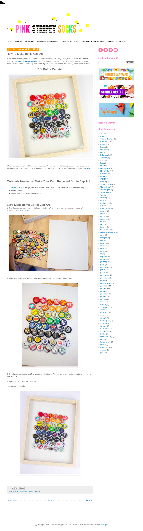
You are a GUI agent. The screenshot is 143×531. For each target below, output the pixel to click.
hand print (103, 238)
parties (102, 270)
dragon (102, 214)
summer (103, 326)
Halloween (104, 155)
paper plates (104, 267)
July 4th (103, 160)
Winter (102, 195)
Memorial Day (105, 168)
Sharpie (103, 182)
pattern (102, 272)
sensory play (104, 307)
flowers (102, 227)
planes (102, 280)
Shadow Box (16, 188)
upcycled (37, 491)
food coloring (104, 230)
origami (102, 259)
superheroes (104, 331)
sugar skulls (104, 323)
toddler (102, 334)
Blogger (105, 525)
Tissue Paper (105, 190)
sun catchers (104, 329)
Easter (102, 147)
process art (104, 294)
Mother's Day (105, 171)
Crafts (21, 491)
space (102, 315)
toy (101, 339)
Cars (102, 136)
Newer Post (11, 500)
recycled (30, 491)
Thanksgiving (105, 187)
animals (103, 198)
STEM (102, 179)
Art (14, 491)
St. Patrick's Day (106, 184)
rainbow (103, 299)
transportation (105, 342)
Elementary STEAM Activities (93, 41)
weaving (103, 350)
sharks (102, 310)
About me (18, 41)
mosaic (102, 246)
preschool (103, 286)
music (102, 248)
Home (9, 41)
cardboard (103, 203)
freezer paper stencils (107, 232)
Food (102, 152)
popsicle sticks (105, 283)
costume (103, 211)
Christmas (103, 142)
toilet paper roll (105, 337)
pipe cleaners (105, 278)
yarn (101, 353)
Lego (102, 163)
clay (101, 206)
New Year (103, 174)
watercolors (104, 347)
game (102, 235)
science (103, 305)
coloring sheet (105, 208)
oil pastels (103, 257)
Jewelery (103, 158)
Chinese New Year (106, 139)
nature (102, 251)
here (88, 168)
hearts (102, 240)
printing (102, 291)
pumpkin (103, 296)
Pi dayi (102, 176)
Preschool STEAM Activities (47, 41)
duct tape (103, 216)
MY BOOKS (29, 41)
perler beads (104, 275)
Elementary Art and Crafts (116, 41)
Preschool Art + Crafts (70, 41)
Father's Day (104, 150)
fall (101, 222)
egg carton (104, 219)
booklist (103, 200)
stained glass (105, 321)
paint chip (103, 262)
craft (16, 491)
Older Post (88, 500)
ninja (102, 254)
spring (102, 318)
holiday (102, 243)
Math (102, 166)
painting (103, 265)
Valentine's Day (105, 192)
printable (103, 288)
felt (101, 224)
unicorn (102, 345)
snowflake (103, 313)
